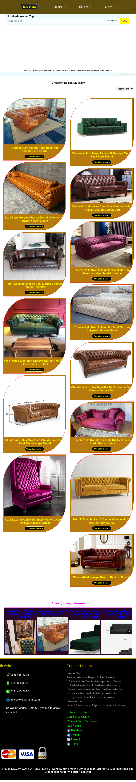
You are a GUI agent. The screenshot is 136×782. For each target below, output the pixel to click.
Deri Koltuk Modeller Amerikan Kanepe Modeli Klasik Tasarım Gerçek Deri (102, 208)
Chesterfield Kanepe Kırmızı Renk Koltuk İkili (102, 577)
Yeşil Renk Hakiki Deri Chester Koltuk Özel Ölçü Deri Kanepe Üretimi (35, 362)
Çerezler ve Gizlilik (78, 716)
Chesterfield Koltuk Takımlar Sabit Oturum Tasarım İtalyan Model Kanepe (102, 272)
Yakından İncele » (34, 156)
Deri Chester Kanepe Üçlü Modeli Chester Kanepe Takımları (35, 285)
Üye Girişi (129, 74)
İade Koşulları (75, 725)
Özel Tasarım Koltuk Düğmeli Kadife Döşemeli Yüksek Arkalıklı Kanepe (35, 521)
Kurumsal (57, 6)
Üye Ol (121, 74)
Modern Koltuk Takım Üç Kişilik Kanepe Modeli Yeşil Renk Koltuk (102, 155)
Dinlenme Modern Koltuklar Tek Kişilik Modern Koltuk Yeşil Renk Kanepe (89, 614)
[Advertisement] (68, 46)
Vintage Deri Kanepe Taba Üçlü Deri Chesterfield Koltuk (35, 149)
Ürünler (83, 6)
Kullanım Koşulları (77, 712)
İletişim (108, 6)
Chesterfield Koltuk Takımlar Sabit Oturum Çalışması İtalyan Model (102, 329)
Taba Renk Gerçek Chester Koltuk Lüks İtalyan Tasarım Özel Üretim (35, 219)
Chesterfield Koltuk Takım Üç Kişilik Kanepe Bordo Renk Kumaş (102, 442)
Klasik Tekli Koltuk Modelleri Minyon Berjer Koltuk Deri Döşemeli (25, 614)
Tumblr (73, 744)
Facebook (75, 730)
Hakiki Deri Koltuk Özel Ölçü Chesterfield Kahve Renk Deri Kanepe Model (35, 442)
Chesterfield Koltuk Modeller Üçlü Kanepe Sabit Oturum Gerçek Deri (102, 389)
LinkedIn (74, 739)
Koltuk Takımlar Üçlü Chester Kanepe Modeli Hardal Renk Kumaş (102, 521)
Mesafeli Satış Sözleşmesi (82, 721)
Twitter (73, 734)
